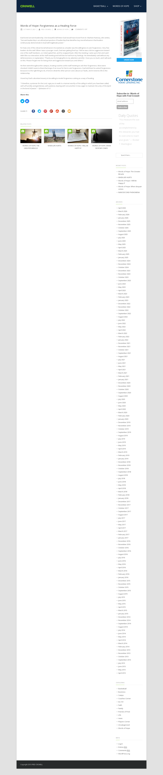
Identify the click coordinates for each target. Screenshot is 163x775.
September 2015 (124, 590)
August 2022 (123, 317)
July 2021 (121, 360)
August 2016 (123, 554)
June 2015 (122, 600)
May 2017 (122, 524)
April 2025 (122, 247)
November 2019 (124, 425)
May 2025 (122, 244)
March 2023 (122, 294)
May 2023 (122, 287)
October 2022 (123, 310)
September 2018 (124, 472)
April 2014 (122, 640)
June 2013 (122, 666)
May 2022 (122, 327)
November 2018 (124, 465)
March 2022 (122, 333)
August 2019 (123, 435)
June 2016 (122, 561)
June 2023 (122, 284)
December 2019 (124, 422)
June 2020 (122, 402)
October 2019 (123, 429)
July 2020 (121, 399)
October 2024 (123, 267)
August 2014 (123, 627)
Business (121, 692)
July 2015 (121, 597)
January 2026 (123, 218)
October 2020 (123, 389)
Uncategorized (124, 725)
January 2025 (123, 257)
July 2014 (121, 630)
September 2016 (124, 551)
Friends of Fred (124, 712)
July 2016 (121, 557)
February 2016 (123, 574)
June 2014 (122, 633)
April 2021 (122, 369)
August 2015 (123, 594)
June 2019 (122, 442)
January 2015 (123, 613)
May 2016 (122, 564)
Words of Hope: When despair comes (130, 187)
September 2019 (124, 432)
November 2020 (124, 386)
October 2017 (123, 508)
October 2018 (123, 468)
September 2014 (124, 623)
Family (120, 708)
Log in (120, 744)
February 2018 (123, 495)
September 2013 (124, 660)
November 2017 (124, 505)
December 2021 (124, 343)
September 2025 (124, 231)
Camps (121, 695)
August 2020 (123, 396)
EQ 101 (121, 702)
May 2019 (122, 445)
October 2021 (123, 350)
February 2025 (123, 254)
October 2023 (123, 277)
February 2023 (123, 297)
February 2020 (123, 416)
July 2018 (121, 478)
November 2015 (124, 584)
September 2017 (124, 511)
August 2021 (123, 356)
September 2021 (124, 353)
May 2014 (122, 637)
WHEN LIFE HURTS (54, 145)
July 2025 (121, 237)
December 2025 (124, 221)
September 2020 (124, 392)
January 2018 (123, 498)
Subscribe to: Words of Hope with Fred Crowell (128, 94)
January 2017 (123, 538)
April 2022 (122, 330)
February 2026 (123, 214)
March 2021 (122, 373)
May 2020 (122, 406)
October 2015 (123, 587)
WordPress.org (124, 754)
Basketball (122, 688)
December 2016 (124, 541)
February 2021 (123, 376)
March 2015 (122, 610)
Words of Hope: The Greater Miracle (129, 172)
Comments (124, 750)
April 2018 (122, 488)
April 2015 (122, 607)
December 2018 (124, 462)
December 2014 (124, 617)
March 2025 (122, 251)
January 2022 (123, 340)
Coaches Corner (124, 698)
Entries (122, 747)
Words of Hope (63, 29)
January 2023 (123, 300)
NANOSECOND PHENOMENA (129, 192)
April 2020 (122, 409)
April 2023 (122, 290)
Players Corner (124, 721)
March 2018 (122, 491)
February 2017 (123, 534)
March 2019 (122, 452)
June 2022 (122, 323)
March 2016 (122, 571)
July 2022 (121, 320)
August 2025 (123, 234)
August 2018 (123, 475)
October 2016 (123, 548)
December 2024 (124, 261)
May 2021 (122, 366)
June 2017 (122, 521)
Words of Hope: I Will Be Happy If (127, 182)
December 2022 (124, 303)
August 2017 (123, 515)
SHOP (138, 6)
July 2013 (121, 663)
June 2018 (122, 482)
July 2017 (121, 518)
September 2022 (124, 313)
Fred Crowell (46, 29)
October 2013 (123, 656)
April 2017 (122, 528)
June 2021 (122, 363)
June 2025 (122, 241)
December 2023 (124, 270)
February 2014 (123, 646)
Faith (120, 705)
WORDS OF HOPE (121, 6)
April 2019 (122, 449)
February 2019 (123, 455)
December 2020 (124, 383)
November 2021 (124, 346)
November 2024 (124, 264)
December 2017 (124, 501)
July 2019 (121, 439)
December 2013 (124, 650)
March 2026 (122, 211)
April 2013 (122, 673)
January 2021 (123, 379)
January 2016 (123, 577)
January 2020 (123, 419)
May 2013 (122, 670)
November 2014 (124, 620)
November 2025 (124, 224)
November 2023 (124, 274)
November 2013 (124, 653)
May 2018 (122, 485)
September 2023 (124, 280)
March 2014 (122, 643)
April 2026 (122, 208)
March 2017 (122, 531)
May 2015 (122, 604)
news (120, 718)
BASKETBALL (100, 6)
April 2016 (122, 567)
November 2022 (124, 307)
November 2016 (124, 544)
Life (119, 715)
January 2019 (123, 458)
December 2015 (124, 581)
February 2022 (123, 336)
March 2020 (122, 412)
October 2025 (123, 228)
